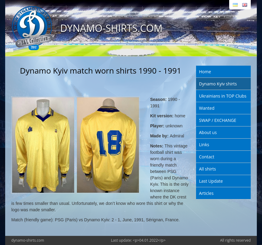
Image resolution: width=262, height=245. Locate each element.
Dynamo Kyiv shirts (218, 84)
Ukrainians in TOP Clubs (222, 96)
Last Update (211, 181)
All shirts (207, 169)
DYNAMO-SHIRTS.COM (111, 28)
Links (204, 144)
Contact (206, 157)
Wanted (207, 108)
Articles (206, 193)
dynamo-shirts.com (27, 240)
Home (205, 71)
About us (208, 132)
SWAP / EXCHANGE (217, 120)
